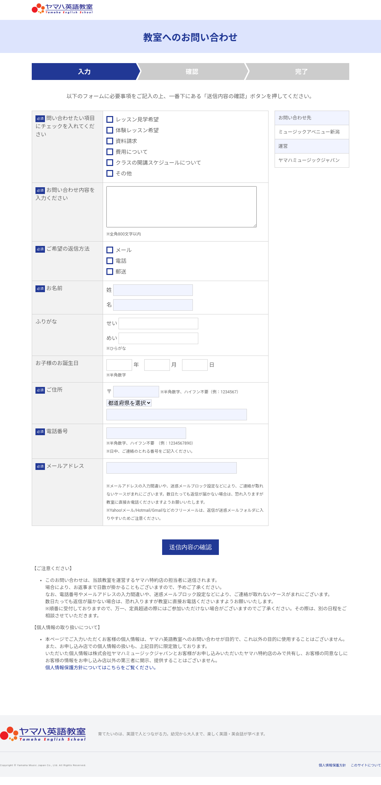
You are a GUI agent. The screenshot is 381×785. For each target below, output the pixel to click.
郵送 (116, 280)
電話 (116, 269)
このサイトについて (366, 773)
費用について (127, 152)
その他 (119, 173)
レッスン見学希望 (132, 119)
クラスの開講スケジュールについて (153, 163)
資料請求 (121, 141)
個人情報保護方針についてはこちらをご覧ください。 (101, 675)
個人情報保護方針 (332, 773)
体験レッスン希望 (132, 130)
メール (119, 258)
